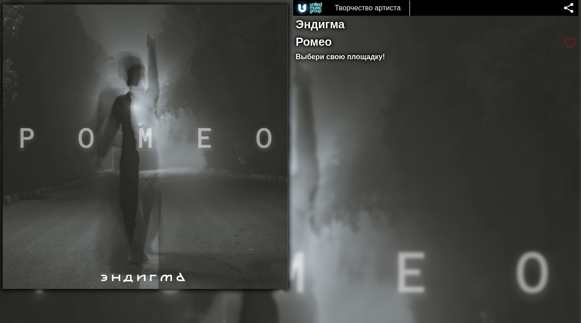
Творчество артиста (368, 8)
